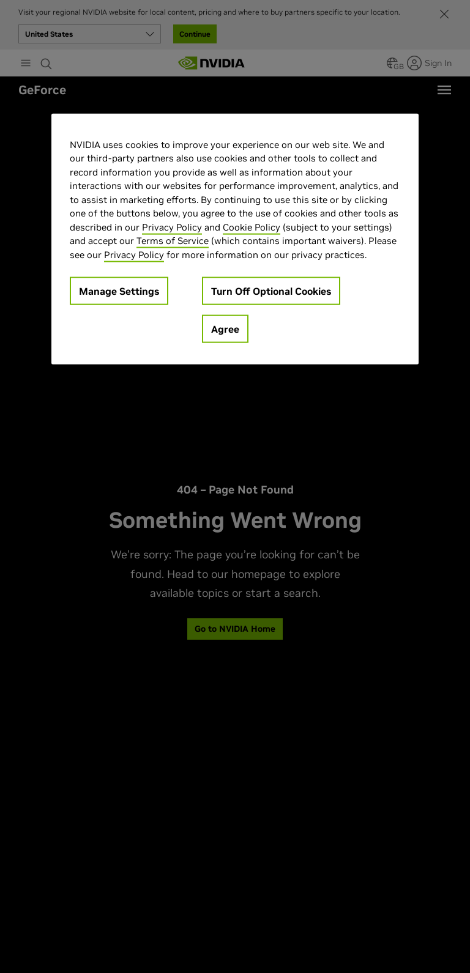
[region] (235, 238)
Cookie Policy (251, 226)
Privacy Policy (172, 226)
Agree (225, 329)
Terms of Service (172, 240)
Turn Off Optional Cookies (271, 291)
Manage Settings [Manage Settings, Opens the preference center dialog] (119, 291)
